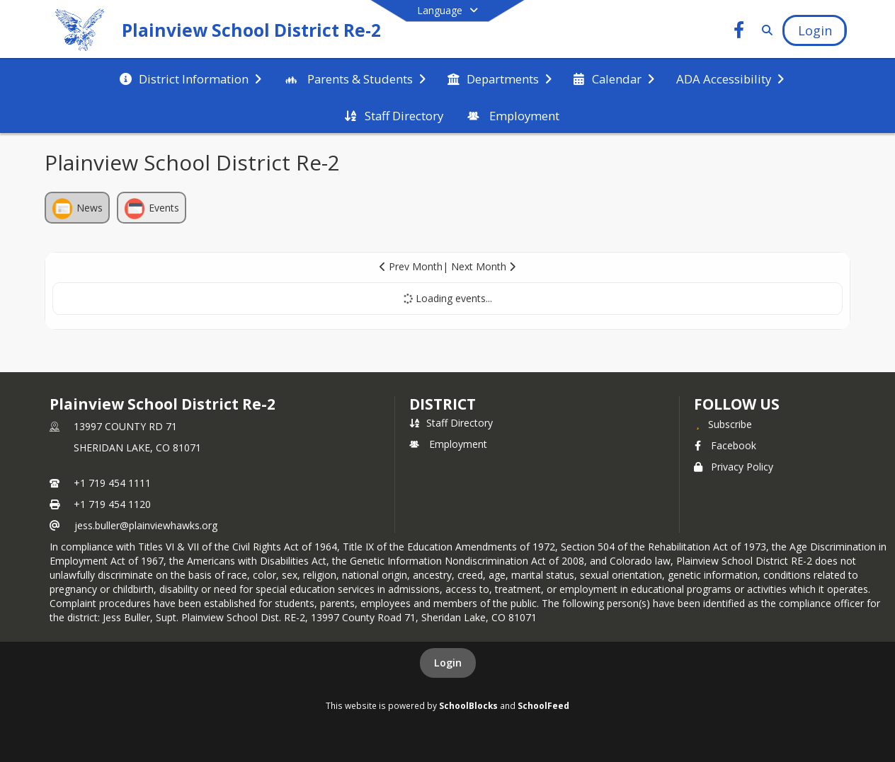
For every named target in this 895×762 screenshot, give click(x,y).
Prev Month (411, 266)
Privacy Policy (733, 466)
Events (151, 208)
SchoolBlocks (468, 705)
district (442, 404)
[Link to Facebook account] (739, 32)
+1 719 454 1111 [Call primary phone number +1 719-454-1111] (112, 483)
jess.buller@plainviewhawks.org (145, 525)
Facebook (725, 445)
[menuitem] (190, 77)
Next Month (483, 266)
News (77, 208)
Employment (448, 444)
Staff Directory (451, 422)
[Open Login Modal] (814, 30)
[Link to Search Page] (765, 30)
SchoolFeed (543, 705)
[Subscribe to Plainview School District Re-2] (723, 424)
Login (448, 662)
